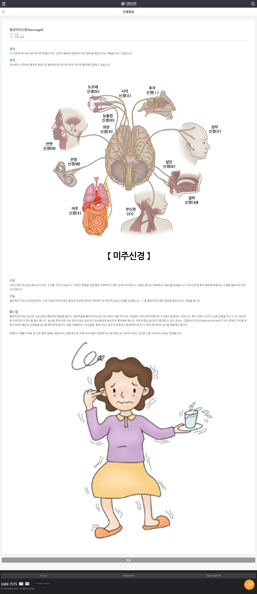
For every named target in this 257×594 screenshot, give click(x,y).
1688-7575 (9, 583)
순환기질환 (19, 36)
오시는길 (43, 575)
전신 (17, 33)
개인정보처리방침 (42, 583)
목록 (128, 560)
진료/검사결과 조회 (213, 575)
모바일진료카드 (128, 575)
